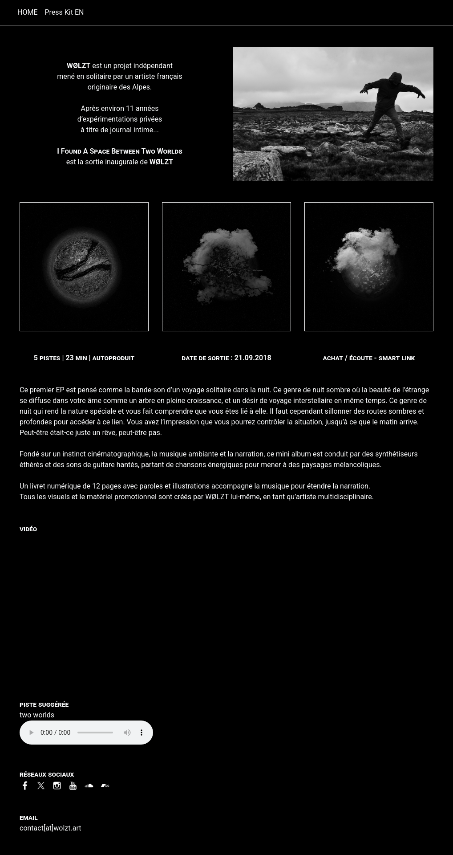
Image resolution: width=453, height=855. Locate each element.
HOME (29, 11)
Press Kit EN (64, 12)
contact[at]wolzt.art (50, 828)
